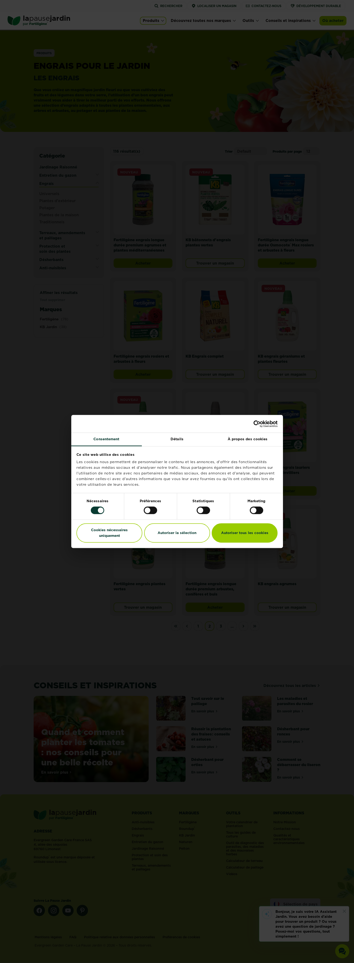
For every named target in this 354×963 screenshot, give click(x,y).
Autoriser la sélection (177, 532)
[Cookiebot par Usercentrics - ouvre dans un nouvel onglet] (257, 423)
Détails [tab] (177, 439)
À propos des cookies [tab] (248, 439)
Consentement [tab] (106, 439)
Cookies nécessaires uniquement (109, 532)
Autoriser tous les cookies (244, 532)
